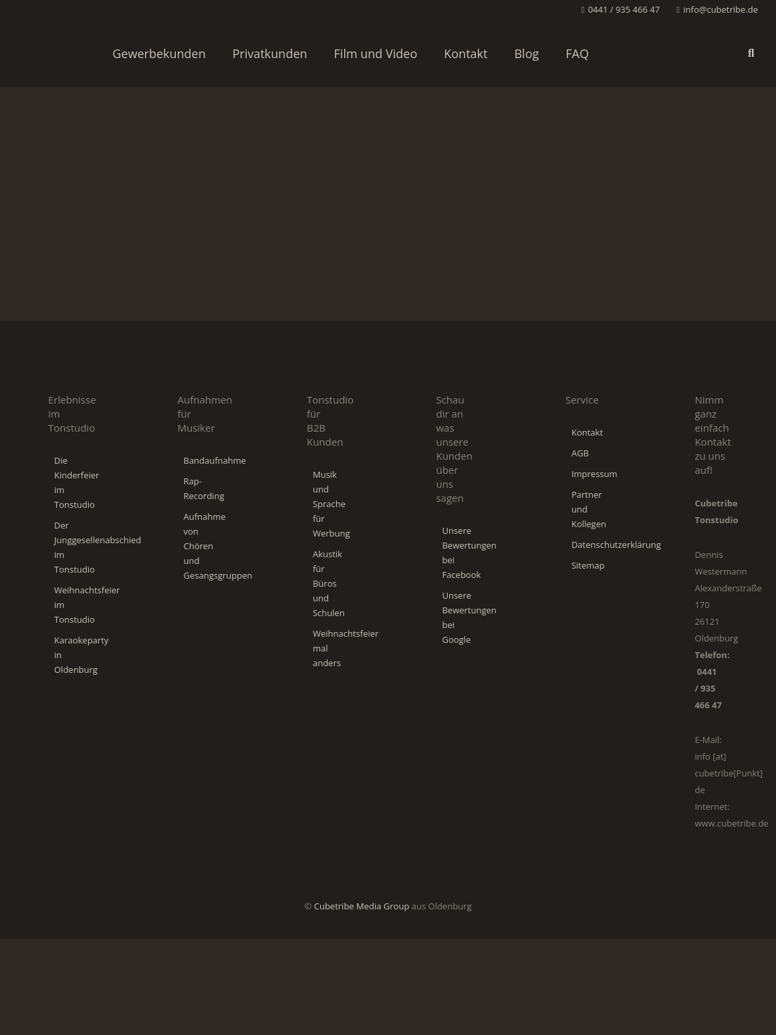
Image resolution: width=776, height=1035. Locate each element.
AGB (580, 453)
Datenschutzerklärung (616, 545)
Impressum (594, 474)
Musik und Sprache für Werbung (331, 503)
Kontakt (587, 432)
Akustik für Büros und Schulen (330, 583)
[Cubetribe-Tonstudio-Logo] (50, 53)
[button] (751, 53)
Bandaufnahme (214, 460)
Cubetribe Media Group (362, 906)
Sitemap (588, 565)
